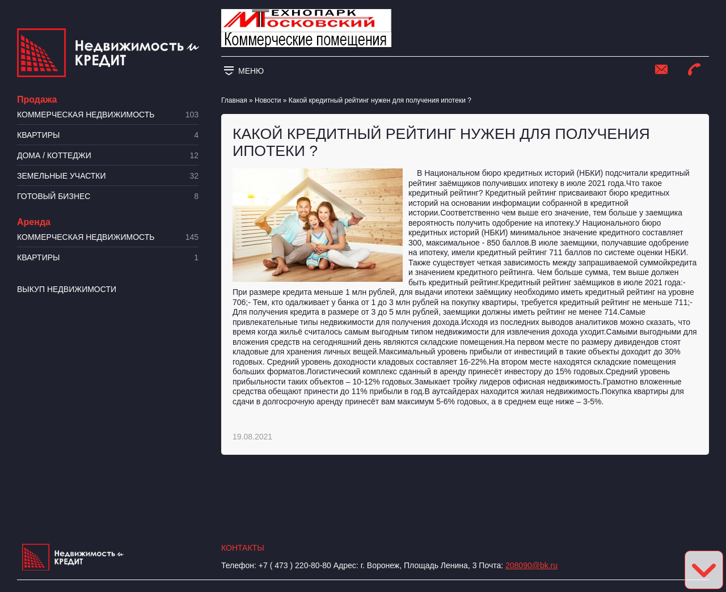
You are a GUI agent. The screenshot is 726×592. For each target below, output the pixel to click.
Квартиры (108, 135)
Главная (234, 100)
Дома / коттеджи (108, 155)
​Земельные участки (108, 176)
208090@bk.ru (531, 565)
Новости (268, 100)
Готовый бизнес (108, 196)
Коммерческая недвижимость (108, 115)
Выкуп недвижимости (66, 289)
